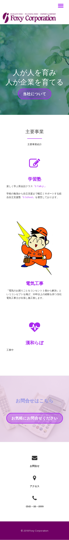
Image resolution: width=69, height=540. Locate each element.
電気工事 (34, 283)
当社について (34, 95)
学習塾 (34, 179)
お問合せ (34, 466)
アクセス (34, 486)
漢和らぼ (35, 343)
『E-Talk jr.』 (40, 186)
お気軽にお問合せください (34, 419)
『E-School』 (28, 197)
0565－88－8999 (34, 506)
